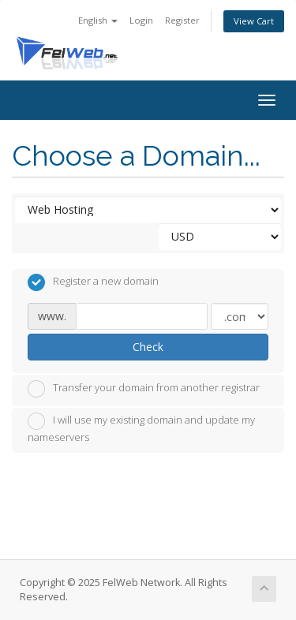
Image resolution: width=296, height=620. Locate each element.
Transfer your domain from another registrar (144, 389)
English (98, 20)
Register (182, 20)
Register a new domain (93, 282)
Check (148, 346)
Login (141, 20)
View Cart (254, 21)
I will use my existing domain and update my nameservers (141, 428)
